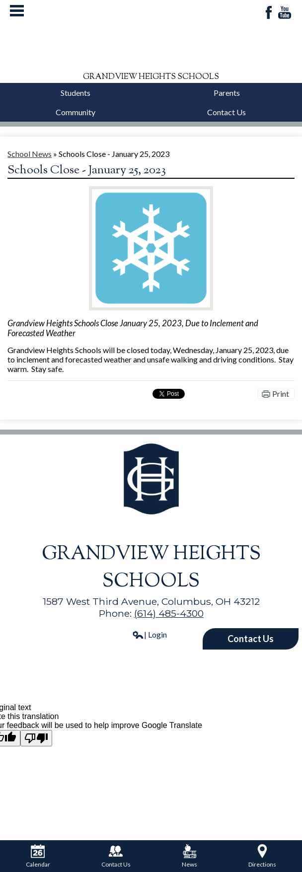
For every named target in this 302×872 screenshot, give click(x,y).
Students (75, 92)
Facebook (269, 13)
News (189, 856)
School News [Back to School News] (29, 153)
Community (75, 112)
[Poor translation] (36, 738)
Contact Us (226, 112)
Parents (227, 92)
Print (280, 393)
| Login (149, 634)
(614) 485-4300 (169, 613)
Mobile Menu (17, 10)
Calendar (38, 856)
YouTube (285, 13)
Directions (262, 856)
